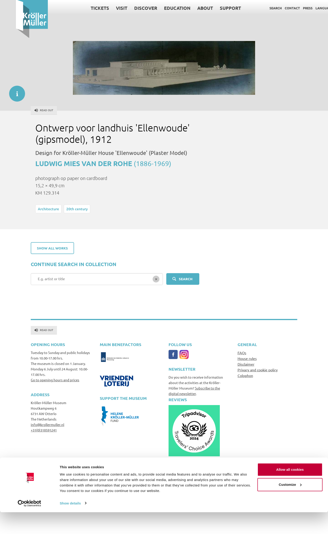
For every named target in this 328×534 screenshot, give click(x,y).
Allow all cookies (290, 491)
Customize (290, 506)
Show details (70, 525)
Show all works (52, 248)
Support (214, 8)
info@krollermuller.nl (47, 424)
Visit (105, 8)
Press (292, 8)
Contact (276, 8)
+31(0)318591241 (44, 430)
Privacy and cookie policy (258, 369)
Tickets (84, 8)
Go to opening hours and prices (55, 380)
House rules (247, 358)
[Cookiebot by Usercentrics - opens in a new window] (29, 525)
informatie (14, 91)
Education (161, 8)
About (189, 8)
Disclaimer (246, 364)
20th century (77, 208)
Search (260, 8)
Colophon (245, 375)
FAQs (242, 352)
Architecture (48, 208)
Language (308, 8)
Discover (129, 8)
